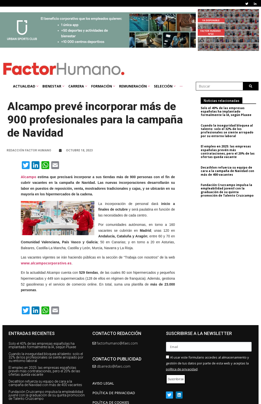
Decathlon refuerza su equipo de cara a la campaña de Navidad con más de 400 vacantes (229, 171)
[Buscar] (250, 86)
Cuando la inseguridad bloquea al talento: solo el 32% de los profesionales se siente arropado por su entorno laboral (228, 130)
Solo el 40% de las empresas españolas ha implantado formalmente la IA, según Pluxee (227, 111)
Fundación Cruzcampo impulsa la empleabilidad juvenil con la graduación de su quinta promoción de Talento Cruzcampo (228, 190)
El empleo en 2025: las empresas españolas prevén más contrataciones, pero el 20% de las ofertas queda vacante (229, 151)
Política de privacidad (113, 392)
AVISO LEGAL (103, 383)
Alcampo (28, 176)
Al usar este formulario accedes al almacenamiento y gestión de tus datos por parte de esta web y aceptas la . (207, 363)
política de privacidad (182, 369)
